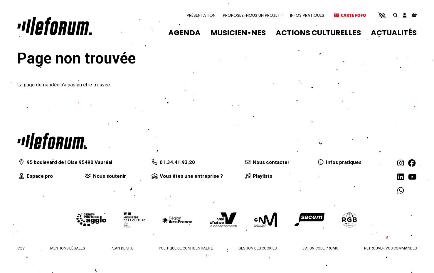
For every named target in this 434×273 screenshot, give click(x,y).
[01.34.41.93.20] (172, 162)
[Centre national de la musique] (265, 219)
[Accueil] (54, 26)
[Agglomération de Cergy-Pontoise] (91, 219)
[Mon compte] (405, 15)
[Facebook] (412, 163)
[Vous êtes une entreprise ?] (186, 176)
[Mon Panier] (414, 15)
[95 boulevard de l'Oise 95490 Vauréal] (64, 162)
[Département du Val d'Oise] (223, 219)
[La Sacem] (309, 219)
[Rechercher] (395, 15)
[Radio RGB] (350, 219)
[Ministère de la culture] (134, 219)
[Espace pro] (35, 176)
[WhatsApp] (400, 190)
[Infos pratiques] (339, 162)
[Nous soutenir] (105, 176)
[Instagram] (400, 163)
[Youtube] (412, 176)
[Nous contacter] (266, 162)
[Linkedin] (400, 176)
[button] (382, 15)
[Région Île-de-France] (177, 220)
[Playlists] (257, 176)
